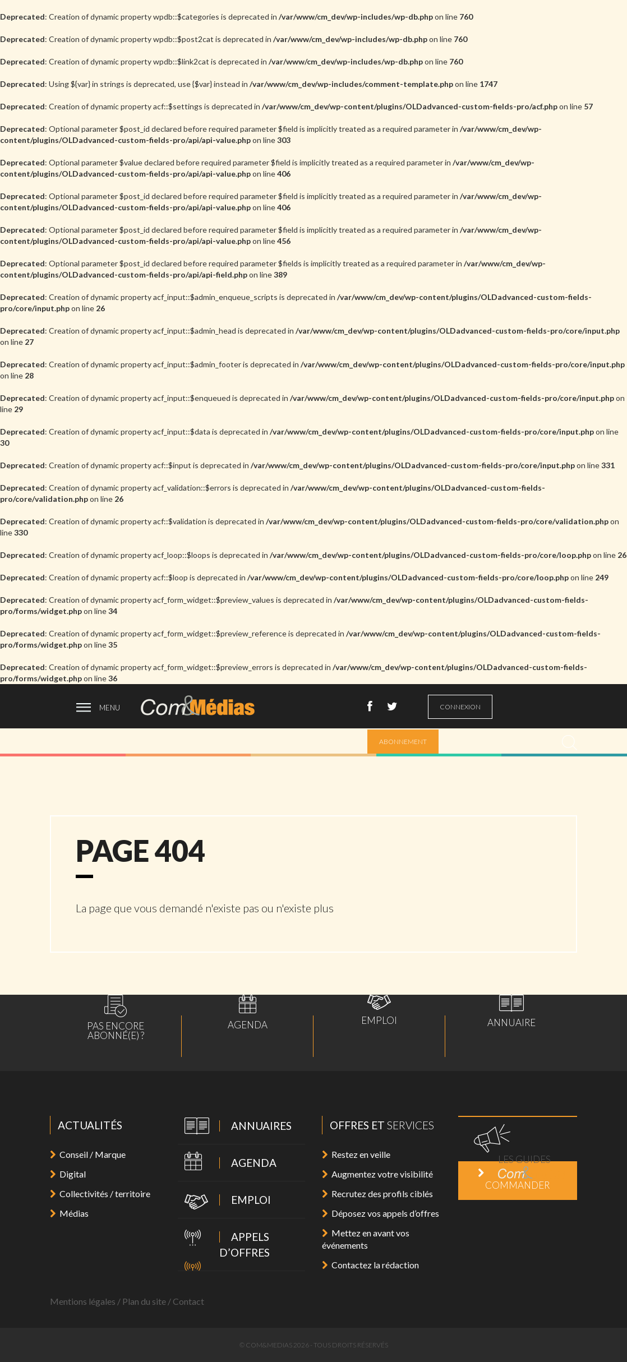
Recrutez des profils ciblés (377, 1193)
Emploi (379, 1010)
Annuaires (235, 1126)
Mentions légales (83, 1301)
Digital (68, 1174)
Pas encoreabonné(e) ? (115, 1017)
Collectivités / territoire (100, 1193)
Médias (69, 1213)
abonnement (403, 741)
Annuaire (511, 1011)
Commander (514, 1180)
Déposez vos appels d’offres (380, 1213)
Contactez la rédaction (370, 1264)
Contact (188, 1301)
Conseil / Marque (88, 1154)
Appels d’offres (224, 1244)
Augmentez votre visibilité (377, 1174)
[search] (569, 742)
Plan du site (144, 1301)
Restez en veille (356, 1154)
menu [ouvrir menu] (109, 707)
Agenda (248, 1012)
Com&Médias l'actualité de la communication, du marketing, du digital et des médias (205, 705)
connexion (460, 707)
